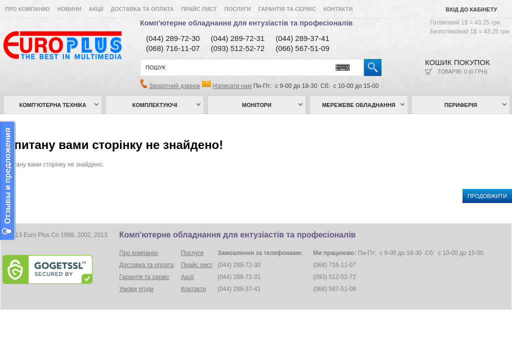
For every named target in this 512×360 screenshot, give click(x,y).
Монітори (257, 105)
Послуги (237, 9)
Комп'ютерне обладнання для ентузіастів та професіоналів (246, 23)
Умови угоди (137, 289)
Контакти (338, 9)
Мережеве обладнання (359, 105)
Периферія (461, 105)
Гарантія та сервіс (287, 9)
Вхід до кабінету (471, 9)
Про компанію (27, 9)
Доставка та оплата (142, 9)
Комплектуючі (155, 105)
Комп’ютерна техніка (53, 105)
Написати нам (232, 86)
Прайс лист (199, 9)
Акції (96, 9)
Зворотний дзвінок (174, 86)
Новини (69, 9)
